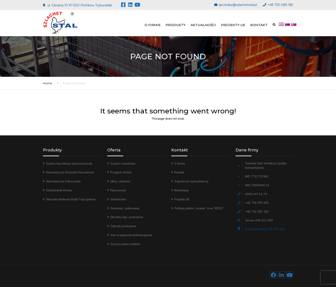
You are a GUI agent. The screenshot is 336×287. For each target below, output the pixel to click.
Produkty (176, 25)
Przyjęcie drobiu (121, 172)
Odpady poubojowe (123, 226)
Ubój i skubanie (120, 181)
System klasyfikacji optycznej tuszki (69, 163)
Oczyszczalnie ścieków (125, 244)
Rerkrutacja (181, 190)
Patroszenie (118, 190)
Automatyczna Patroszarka (63, 181)
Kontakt (259, 25)
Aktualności (203, 25)
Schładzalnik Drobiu (59, 190)
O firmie (153, 25)
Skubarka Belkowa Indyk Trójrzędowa (70, 199)
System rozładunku (122, 163)
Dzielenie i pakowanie (124, 208)
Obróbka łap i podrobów (126, 217)
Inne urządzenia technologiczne (131, 235)
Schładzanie (118, 199)
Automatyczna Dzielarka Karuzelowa (70, 172)
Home (47, 83)
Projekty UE (233, 25)
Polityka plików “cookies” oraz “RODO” (198, 208)
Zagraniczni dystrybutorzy (191, 181)
